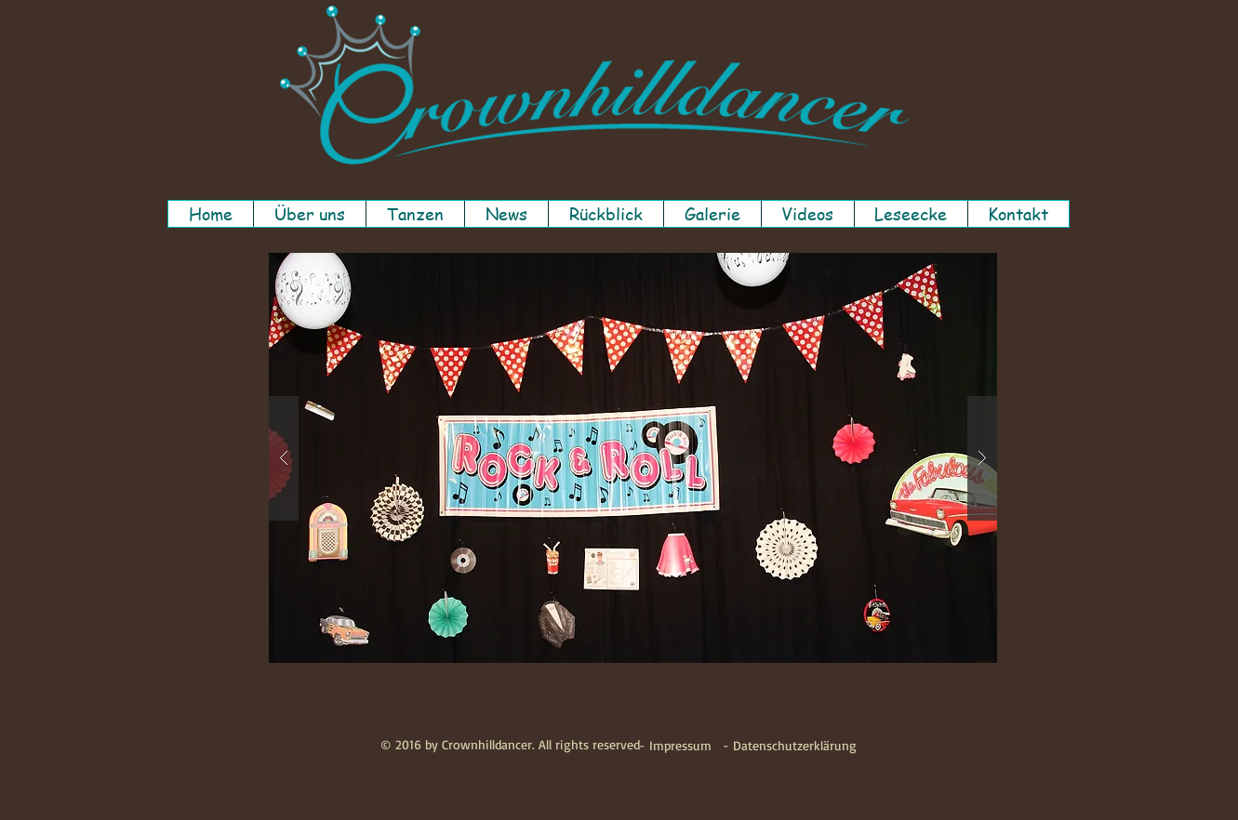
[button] (309, 214)
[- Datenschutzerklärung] (789, 746)
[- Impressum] (675, 746)
